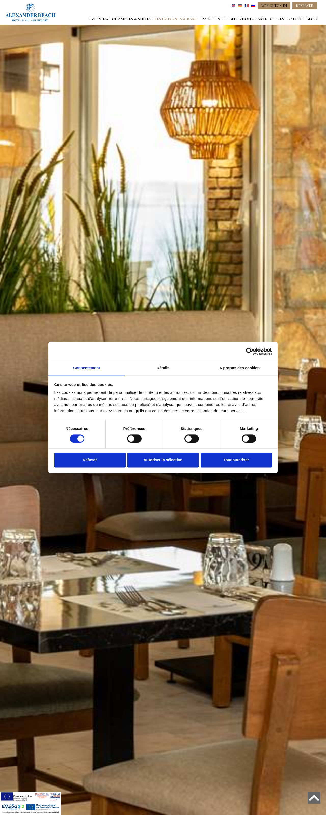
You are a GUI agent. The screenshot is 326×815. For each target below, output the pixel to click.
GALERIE (295, 19)
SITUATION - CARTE (248, 19)
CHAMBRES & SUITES (131, 19)
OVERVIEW (98, 19)
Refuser (90, 460)
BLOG (312, 19)
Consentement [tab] (86, 368)
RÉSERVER (305, 6)
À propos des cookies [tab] (239, 368)
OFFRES (277, 19)
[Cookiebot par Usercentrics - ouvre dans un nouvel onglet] (249, 351)
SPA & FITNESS (213, 19)
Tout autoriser (236, 460)
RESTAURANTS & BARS (175, 19)
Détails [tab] (163, 368)
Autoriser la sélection (163, 460)
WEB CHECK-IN (274, 6)
